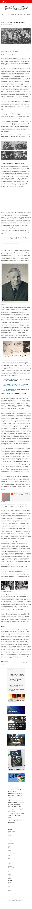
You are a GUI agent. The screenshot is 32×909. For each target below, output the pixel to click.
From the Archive (10, 866)
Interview (3, 14)
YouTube (9, 886)
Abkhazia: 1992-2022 (11, 867)
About (8, 871)
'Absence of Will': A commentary (15, 682)
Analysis (9, 855)
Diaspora (21, 14)
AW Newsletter (17, 16)
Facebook (9, 882)
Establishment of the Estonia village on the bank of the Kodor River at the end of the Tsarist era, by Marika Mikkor (16, 802)
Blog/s (8, 859)
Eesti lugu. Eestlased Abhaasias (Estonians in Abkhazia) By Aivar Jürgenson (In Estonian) (16, 504)
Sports (3, 16)
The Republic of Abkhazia (11, 831)
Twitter (9, 883)
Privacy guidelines (11, 897)
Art (24, 14)
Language (9, 835)
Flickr (8, 887)
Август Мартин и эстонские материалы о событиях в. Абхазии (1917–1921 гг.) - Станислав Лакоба (16, 821)
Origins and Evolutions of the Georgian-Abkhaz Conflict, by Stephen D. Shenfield (15, 679)
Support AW (9, 878)
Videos (21, 897)
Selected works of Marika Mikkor (11, 243)
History (9, 858)
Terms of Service (6, 897)
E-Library (9, 863)
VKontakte (9, 889)
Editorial (12, 16)
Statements (12, 14)
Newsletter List (28, 897)
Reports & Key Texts (11, 843)
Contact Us (18, 897)
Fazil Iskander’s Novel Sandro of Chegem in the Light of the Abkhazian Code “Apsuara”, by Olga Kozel (23, 8)
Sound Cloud (10, 890)
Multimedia (7, 16)
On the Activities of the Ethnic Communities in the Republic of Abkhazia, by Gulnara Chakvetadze (16, 789)
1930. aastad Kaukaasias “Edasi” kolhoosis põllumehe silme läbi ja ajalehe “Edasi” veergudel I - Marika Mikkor (16, 238)
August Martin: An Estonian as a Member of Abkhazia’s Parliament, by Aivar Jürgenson (16, 815)
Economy (17, 14)
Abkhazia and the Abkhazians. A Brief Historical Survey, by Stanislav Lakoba (6, 7)
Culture (9, 834)
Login (25, 1)
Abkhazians (9, 832)
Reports (7, 14)
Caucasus (28, 14)
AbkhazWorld (2, 504)
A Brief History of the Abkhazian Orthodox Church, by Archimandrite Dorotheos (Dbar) (15, 8)
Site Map (9, 875)
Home (2, 897)
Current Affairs (10, 840)
